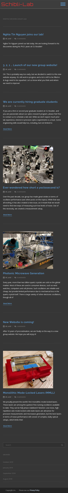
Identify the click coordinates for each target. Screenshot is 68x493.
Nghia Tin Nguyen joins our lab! (23, 34)
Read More (7, 129)
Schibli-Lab (17, 4)
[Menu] (63, 2)
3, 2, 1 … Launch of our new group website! (30, 65)
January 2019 (8, 468)
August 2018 (7, 479)
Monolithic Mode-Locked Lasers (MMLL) (29, 392)
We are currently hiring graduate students (30, 101)
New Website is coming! (18, 322)
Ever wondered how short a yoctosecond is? (31, 187)
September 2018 (9, 473)
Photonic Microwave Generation (23, 273)
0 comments (21, 39)
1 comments (21, 326)
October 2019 (8, 462)
